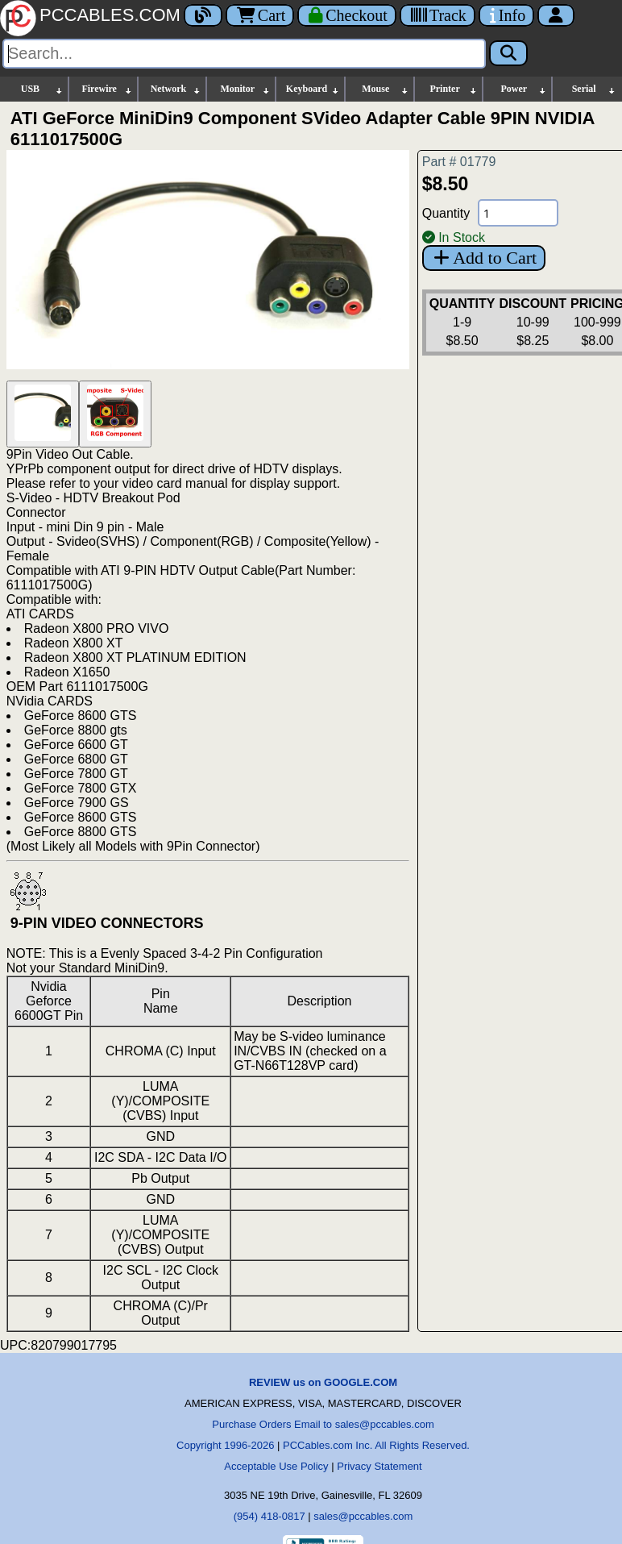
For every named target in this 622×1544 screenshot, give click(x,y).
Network (176, 89)
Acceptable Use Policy (276, 1466)
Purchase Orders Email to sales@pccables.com (322, 1424)
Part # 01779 (459, 162)
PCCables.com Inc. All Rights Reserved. (376, 1445)
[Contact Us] (506, 15)
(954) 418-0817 (269, 1516)
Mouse (385, 89)
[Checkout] (346, 15)
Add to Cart (484, 258)
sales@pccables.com (363, 1516)
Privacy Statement (379, 1466)
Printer (453, 89)
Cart (259, 15)
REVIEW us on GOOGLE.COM (323, 1382)
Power (524, 89)
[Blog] (203, 15)
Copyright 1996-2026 (225, 1445)
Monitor (245, 89)
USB (42, 89)
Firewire (106, 89)
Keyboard (313, 89)
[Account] (555, 15)
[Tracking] (437, 15)
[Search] (244, 54)
